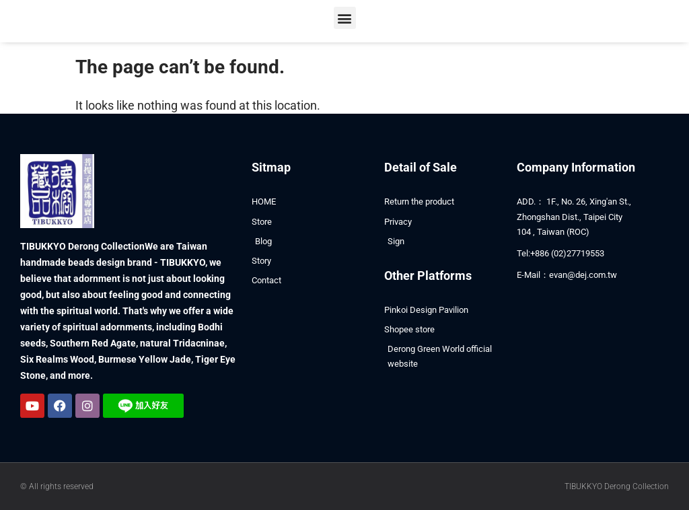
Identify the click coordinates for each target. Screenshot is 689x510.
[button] (345, 18)
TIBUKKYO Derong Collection (617, 486)
